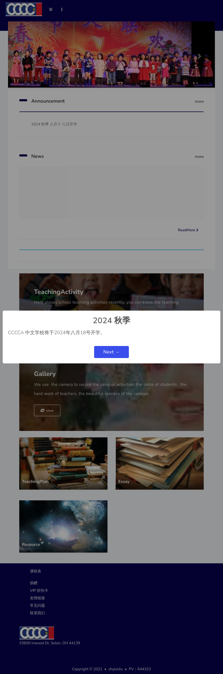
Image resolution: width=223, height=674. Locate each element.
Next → (111, 352)
